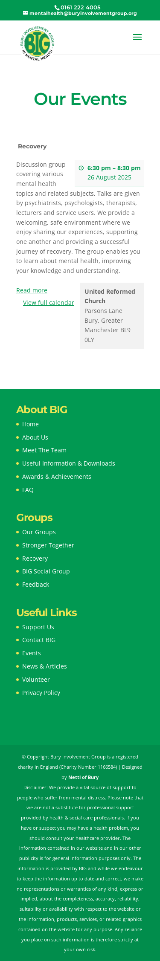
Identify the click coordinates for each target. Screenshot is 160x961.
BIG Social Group (46, 571)
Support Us (38, 627)
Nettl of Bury (83, 777)
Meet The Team (44, 450)
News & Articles (44, 666)
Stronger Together (48, 545)
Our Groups (39, 532)
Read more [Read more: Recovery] (31, 290)
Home (30, 424)
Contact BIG (38, 640)
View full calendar (48, 302)
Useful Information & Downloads (68, 463)
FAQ (28, 490)
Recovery (35, 558)
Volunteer (36, 679)
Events (31, 653)
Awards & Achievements (56, 476)
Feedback (35, 584)
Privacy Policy (41, 693)
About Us (35, 437)
